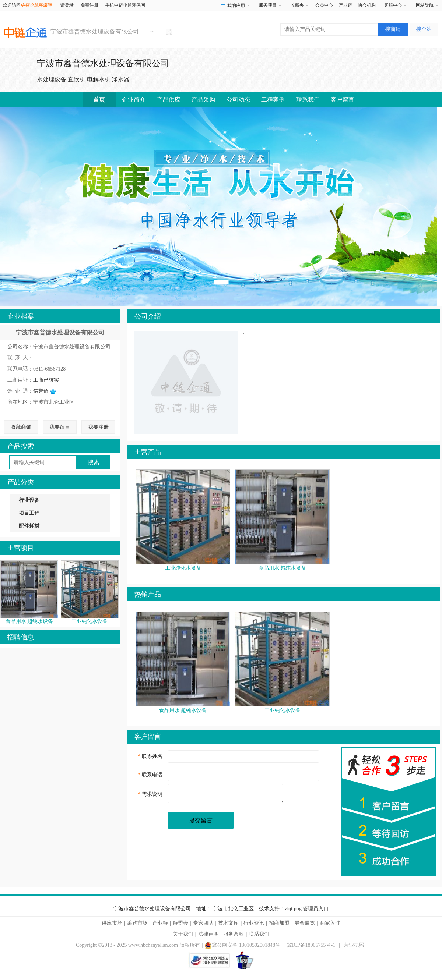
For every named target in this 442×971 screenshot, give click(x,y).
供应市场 (112, 923)
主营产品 (147, 452)
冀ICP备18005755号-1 (311, 945)
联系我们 (308, 99)
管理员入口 (316, 908)
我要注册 (98, 427)
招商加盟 (279, 923)
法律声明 (208, 934)
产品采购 (203, 99)
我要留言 (59, 427)
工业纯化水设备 (89, 621)
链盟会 (180, 923)
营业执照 (354, 945)
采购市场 (137, 923)
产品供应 (168, 99)
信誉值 (44, 391)
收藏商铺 (21, 427)
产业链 (345, 5)
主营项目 (20, 548)
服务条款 (233, 934)
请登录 (67, 5)
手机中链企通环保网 (125, 5)
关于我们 (183, 934)
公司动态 (238, 99)
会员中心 (324, 5)
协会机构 (367, 5)
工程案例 (273, 99)
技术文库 (228, 923)
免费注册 (89, 5)
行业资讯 (253, 923)
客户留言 (342, 99)
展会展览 (304, 923)
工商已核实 (46, 380)
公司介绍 (147, 316)
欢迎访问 (27, 5)
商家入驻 (330, 923)
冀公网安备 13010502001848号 (242, 945)
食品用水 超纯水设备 (29, 621)
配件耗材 (29, 526)
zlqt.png (293, 908)
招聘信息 (20, 637)
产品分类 (20, 482)
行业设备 (29, 500)
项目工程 (29, 513)
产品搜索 (20, 446)
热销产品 (147, 594)
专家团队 (203, 923)
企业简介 (133, 99)
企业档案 (20, 316)
